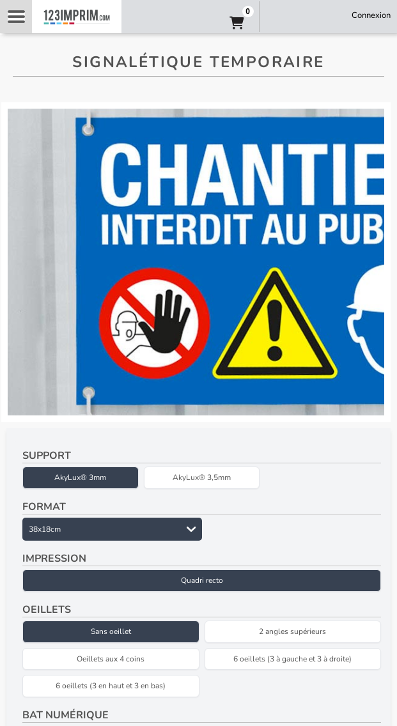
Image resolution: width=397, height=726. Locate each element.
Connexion (371, 15)
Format (44, 507)
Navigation (16, 16)
